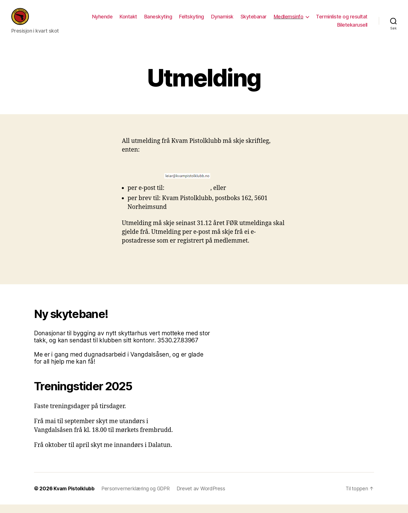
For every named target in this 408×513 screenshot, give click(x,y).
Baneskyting (217, 21)
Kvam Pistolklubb (74, 497)
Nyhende (160, 21)
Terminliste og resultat (304, 29)
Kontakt (187, 21)
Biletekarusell (352, 29)
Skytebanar (312, 21)
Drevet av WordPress (203, 497)
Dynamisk (280, 21)
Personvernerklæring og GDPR (137, 497)
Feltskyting (250, 21)
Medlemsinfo (347, 21)
